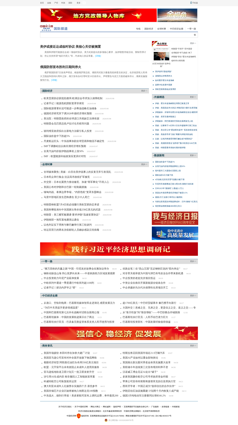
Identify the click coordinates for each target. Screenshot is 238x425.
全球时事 (161, 29)
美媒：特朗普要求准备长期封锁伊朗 (170, 148)
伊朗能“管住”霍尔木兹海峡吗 (183, 57)
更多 (78, 3)
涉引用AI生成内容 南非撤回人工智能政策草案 (69, 376)
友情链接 (165, 407)
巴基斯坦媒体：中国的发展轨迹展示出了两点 (69, 317)
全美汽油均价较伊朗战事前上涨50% (64, 151)
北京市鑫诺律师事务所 (112, 411)
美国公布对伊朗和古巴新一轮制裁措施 (65, 187)
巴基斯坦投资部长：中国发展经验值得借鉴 (147, 321)
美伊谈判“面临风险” (163, 71)
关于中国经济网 (81, 407)
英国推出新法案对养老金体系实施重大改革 (147, 362)
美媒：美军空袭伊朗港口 (165, 117)
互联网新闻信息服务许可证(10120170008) (107, 416)
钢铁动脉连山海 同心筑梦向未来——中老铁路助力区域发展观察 (79, 273)
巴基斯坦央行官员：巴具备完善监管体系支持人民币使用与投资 (79, 321)
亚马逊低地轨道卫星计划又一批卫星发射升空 (69, 372)
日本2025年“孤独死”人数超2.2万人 (169, 188)
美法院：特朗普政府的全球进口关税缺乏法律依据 (71, 118)
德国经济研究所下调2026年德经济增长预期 (68, 113)
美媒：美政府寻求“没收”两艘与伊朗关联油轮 (174, 134)
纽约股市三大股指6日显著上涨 (168, 171)
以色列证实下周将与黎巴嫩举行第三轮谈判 (68, 224)
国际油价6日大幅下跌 (164, 175)
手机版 (195, 3)
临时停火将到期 (178, 61)
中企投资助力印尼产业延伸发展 (61, 278)
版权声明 (117, 407)
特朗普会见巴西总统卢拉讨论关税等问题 (66, 123)
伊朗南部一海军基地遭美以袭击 (61, 219)
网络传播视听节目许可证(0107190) (140, 416)
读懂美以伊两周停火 (163, 76)
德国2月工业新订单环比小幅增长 (169, 197)
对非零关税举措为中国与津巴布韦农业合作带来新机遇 (153, 273)
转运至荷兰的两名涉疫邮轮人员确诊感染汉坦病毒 (71, 229)
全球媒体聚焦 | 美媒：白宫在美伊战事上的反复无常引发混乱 (77, 172)
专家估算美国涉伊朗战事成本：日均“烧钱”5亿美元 (176, 202)
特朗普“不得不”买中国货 (181, 49)
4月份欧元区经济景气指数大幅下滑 (169, 179)
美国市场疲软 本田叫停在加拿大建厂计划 (67, 353)
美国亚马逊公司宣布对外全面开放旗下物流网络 (70, 357)
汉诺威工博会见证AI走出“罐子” (140, 372)
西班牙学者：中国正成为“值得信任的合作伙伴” (149, 386)
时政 (63, 3)
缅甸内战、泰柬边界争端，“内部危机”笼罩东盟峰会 (72, 192)
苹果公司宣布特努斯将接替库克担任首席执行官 (149, 381)
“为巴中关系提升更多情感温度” (61, 307)
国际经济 (148, 29)
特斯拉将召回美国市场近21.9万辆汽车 (144, 353)
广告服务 (155, 407)
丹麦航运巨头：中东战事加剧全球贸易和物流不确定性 (74, 141)
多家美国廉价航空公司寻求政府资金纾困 (145, 376)
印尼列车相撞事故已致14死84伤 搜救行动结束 (174, 184)
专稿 (138, 29)
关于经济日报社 (65, 407)
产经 (56, 3)
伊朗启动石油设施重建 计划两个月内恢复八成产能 (151, 390)
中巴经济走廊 (176, 29)
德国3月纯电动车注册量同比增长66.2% (144, 395)
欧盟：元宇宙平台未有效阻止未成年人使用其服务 (71, 367)
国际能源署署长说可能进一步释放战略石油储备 (70, 108)
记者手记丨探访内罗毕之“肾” (60, 287)
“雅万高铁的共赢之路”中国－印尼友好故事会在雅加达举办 (76, 268)
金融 (49, 3)
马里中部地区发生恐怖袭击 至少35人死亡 (67, 197)
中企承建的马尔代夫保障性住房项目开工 (145, 287)
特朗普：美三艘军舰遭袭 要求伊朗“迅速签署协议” (72, 214)
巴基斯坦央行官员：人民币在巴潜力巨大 (145, 317)
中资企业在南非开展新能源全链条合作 (144, 282)
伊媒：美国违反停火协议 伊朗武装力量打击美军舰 (176, 108)
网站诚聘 (106, 407)
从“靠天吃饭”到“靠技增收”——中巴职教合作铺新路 (151, 312)
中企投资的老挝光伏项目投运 (139, 278)
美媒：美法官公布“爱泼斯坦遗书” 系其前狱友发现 (176, 130)
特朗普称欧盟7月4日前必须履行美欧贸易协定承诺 (71, 204)
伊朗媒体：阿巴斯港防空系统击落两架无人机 (174, 121)
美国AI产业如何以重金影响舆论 (140, 357)
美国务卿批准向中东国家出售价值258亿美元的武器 (72, 209)
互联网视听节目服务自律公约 (136, 407)
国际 (70, 3)
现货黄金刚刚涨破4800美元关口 (168, 206)
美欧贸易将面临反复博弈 (165, 89)
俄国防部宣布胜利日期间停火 (60, 67)
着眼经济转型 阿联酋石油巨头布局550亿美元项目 (71, 362)
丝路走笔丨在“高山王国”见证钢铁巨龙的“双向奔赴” (151, 268)
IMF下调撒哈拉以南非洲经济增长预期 (65, 146)
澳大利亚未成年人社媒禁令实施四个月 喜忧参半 (70, 386)
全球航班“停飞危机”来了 (181, 53)
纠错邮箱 (176, 407)
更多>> (144, 91)
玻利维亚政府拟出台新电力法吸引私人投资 (68, 131)
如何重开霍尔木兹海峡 (164, 80)
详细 (98, 56)
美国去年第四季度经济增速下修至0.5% (171, 193)
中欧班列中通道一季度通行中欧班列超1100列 (69, 282)
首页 (42, 3)
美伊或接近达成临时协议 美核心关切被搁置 (70, 46)
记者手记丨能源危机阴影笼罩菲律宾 (64, 103)
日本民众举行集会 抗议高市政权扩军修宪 (67, 177)
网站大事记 (95, 407)
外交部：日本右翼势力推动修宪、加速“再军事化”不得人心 (76, 182)
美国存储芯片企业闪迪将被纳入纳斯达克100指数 (71, 390)
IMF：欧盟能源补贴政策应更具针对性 (65, 156)
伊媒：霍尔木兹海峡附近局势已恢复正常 (172, 103)
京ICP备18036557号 (163, 416)
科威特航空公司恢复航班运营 (60, 381)
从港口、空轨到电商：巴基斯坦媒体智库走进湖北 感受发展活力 (79, 303)
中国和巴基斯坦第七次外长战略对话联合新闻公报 (71, 312)
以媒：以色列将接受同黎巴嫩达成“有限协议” (174, 139)
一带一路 (191, 29)
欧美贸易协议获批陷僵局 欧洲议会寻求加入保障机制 (73, 98)
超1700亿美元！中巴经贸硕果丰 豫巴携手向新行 (149, 303)
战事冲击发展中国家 (163, 85)
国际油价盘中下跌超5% (57, 136)
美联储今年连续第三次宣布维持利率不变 (145, 367)
